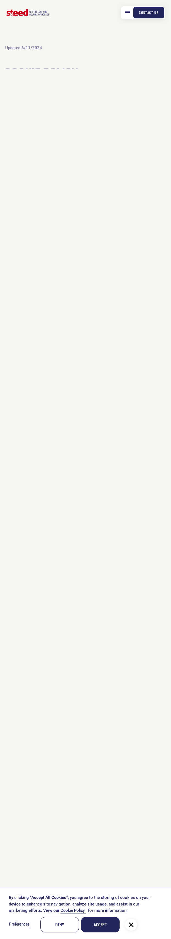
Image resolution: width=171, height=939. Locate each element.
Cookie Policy (73, 910)
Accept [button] (100, 924)
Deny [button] (59, 924)
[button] (131, 925)
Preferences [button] (19, 924)
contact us (148, 12)
